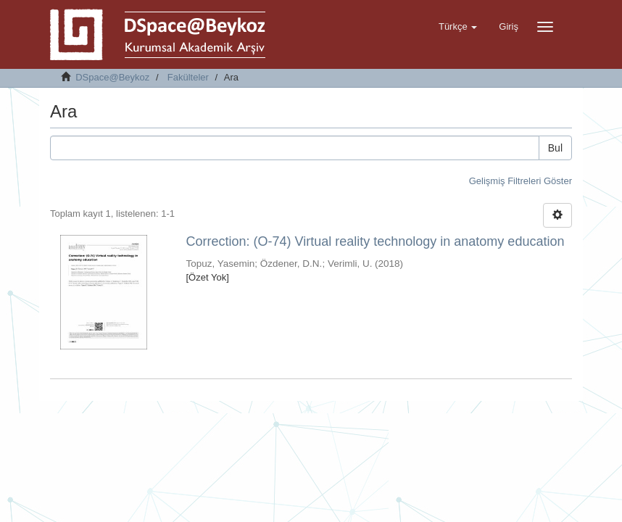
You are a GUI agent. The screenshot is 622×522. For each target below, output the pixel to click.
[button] (458, 27)
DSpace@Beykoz (112, 77)
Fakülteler (188, 77)
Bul (555, 148)
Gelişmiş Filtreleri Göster (520, 180)
